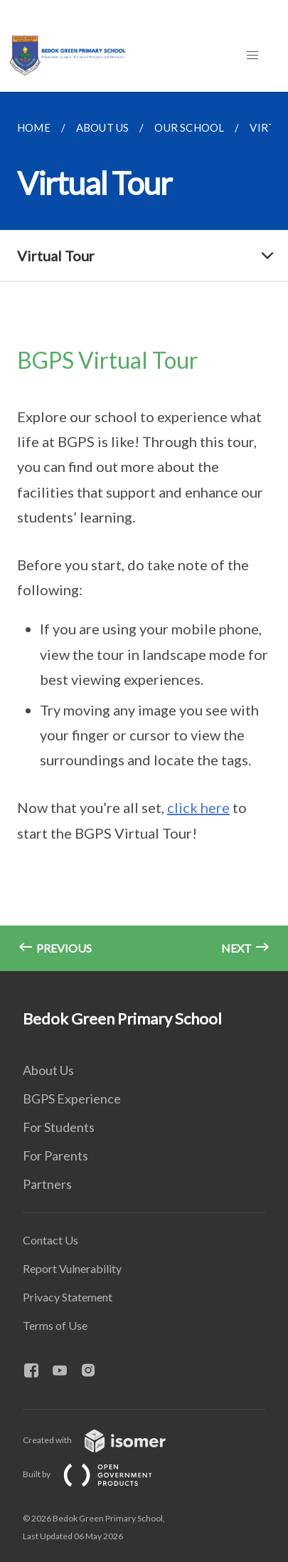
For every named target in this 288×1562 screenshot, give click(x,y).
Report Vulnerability (72, 1268)
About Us (48, 1070)
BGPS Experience (72, 1098)
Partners (47, 1184)
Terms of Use (55, 1325)
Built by (99, 1474)
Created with (105, 1440)
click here (198, 807)
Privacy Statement (67, 1297)
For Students (59, 1127)
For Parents (55, 1155)
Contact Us (50, 1240)
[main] (144, 531)
